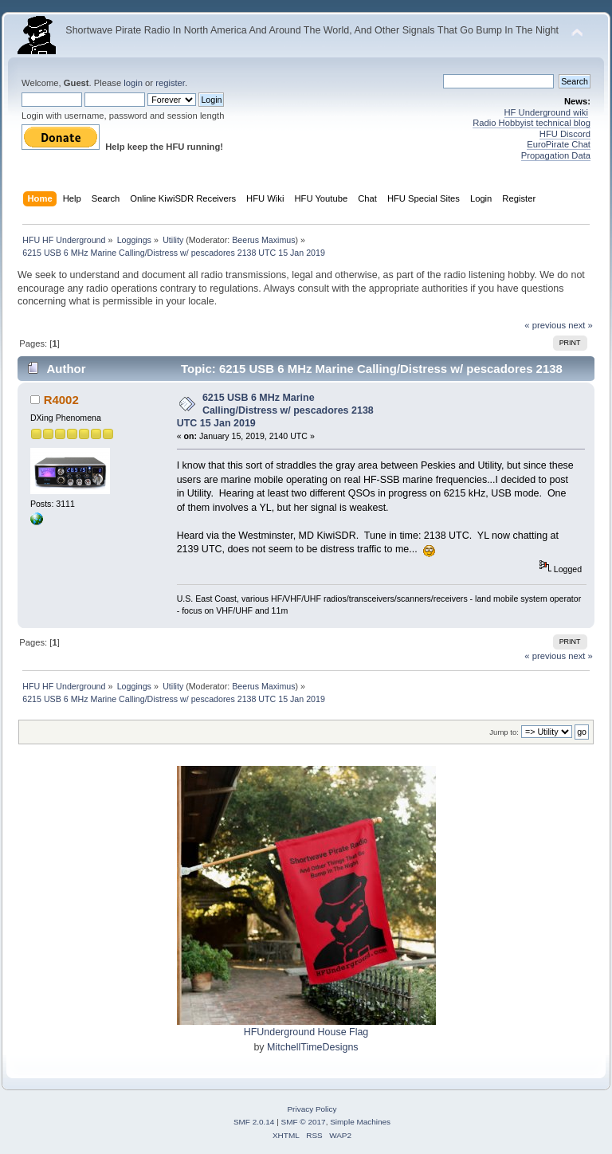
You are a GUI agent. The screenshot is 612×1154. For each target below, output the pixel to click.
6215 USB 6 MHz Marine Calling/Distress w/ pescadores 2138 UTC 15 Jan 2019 (275, 410)
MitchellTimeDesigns (313, 1047)
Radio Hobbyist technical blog (531, 123)
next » (580, 325)
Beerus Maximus (263, 240)
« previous (545, 325)
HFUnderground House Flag (306, 1032)
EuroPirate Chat (558, 144)
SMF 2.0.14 (254, 1121)
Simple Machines (360, 1121)
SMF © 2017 (303, 1121)
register (170, 83)
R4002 (61, 399)
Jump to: (504, 732)
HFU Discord (564, 134)
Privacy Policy (311, 1109)
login (133, 83)
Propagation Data (555, 155)
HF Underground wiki (546, 112)
